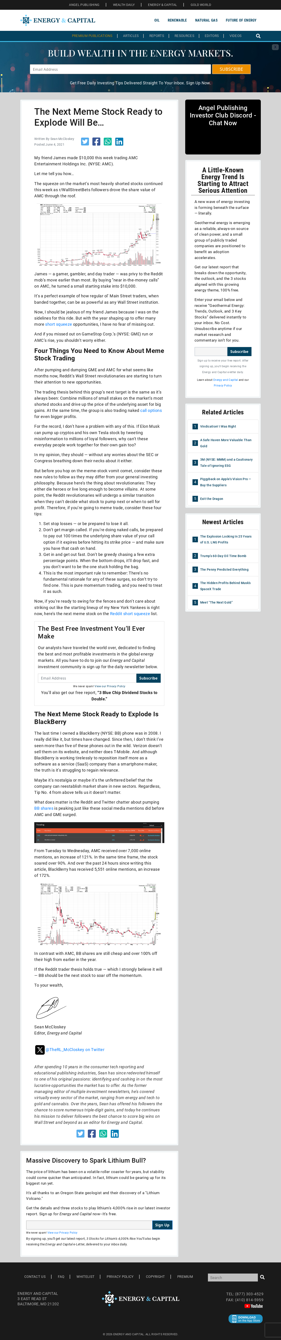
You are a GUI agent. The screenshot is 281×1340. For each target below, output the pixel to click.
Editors (212, 36)
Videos (235, 36)
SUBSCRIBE (231, 69)
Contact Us (35, 1277)
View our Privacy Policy (110, 686)
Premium (185, 1277)
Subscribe (148, 678)
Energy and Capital (225, 379)
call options (151, 410)
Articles (131, 36)
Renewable (177, 20)
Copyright (155, 1277)
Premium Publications (92, 36)
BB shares (43, 808)
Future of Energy (241, 20)
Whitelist (85, 1277)
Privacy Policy (223, 385)
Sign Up (162, 1225)
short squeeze (58, 324)
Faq (61, 1277)
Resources (184, 36)
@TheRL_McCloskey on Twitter (69, 1049)
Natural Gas (206, 20)
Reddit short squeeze (130, 613)
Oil (157, 20)
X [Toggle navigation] (275, 47)
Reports (156, 36)
